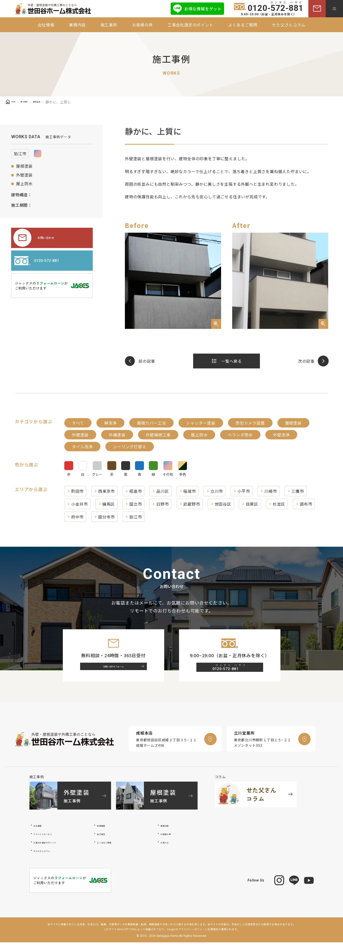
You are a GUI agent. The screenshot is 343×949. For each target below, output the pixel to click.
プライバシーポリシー (191, 936)
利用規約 (213, 936)
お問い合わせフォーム (117, 670)
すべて (78, 423)
